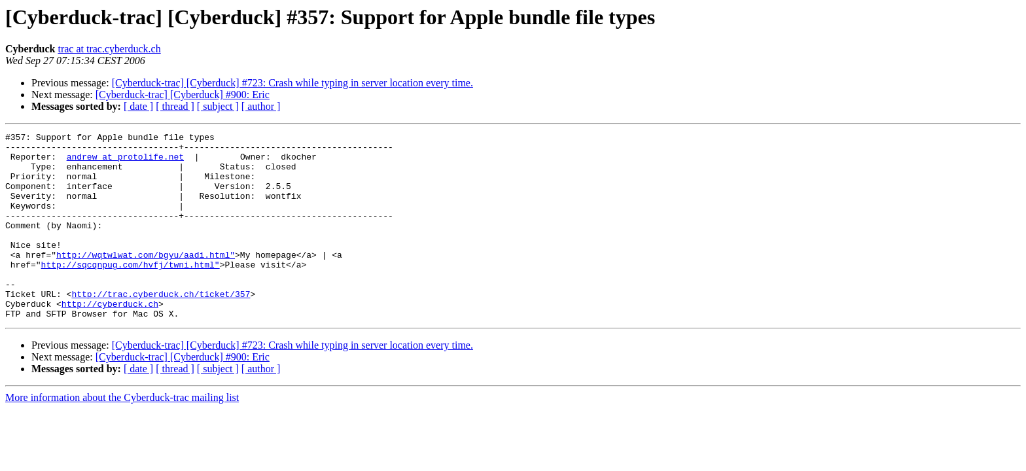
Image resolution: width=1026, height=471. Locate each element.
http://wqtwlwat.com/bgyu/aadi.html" (145, 280)
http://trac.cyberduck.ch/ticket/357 (160, 327)
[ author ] (261, 106)
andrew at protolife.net (125, 162)
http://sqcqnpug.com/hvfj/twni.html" (130, 292)
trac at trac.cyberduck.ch (109, 48)
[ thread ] (175, 106)
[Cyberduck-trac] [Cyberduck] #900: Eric (183, 94)
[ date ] (138, 106)
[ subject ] (218, 106)
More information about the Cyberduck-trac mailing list (122, 434)
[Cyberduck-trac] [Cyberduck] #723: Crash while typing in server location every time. (292, 82)
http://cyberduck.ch (110, 339)
